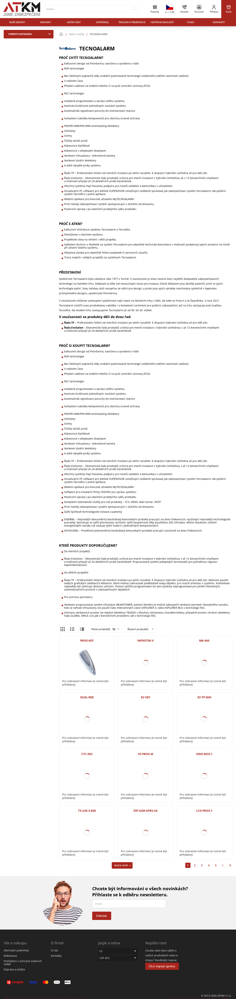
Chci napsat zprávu (162, 966)
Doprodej (102, 22)
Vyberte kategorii (30, 34)
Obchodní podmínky (16, 950)
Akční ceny (74, 22)
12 (113, 629)
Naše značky (17, 22)
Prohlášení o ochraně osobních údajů (23, 962)
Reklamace (10, 955)
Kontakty (219, 22)
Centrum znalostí (162, 22)
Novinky (45, 22)
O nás (190, 22)
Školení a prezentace (132, 22)
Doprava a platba (14, 969)
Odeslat (101, 916)
